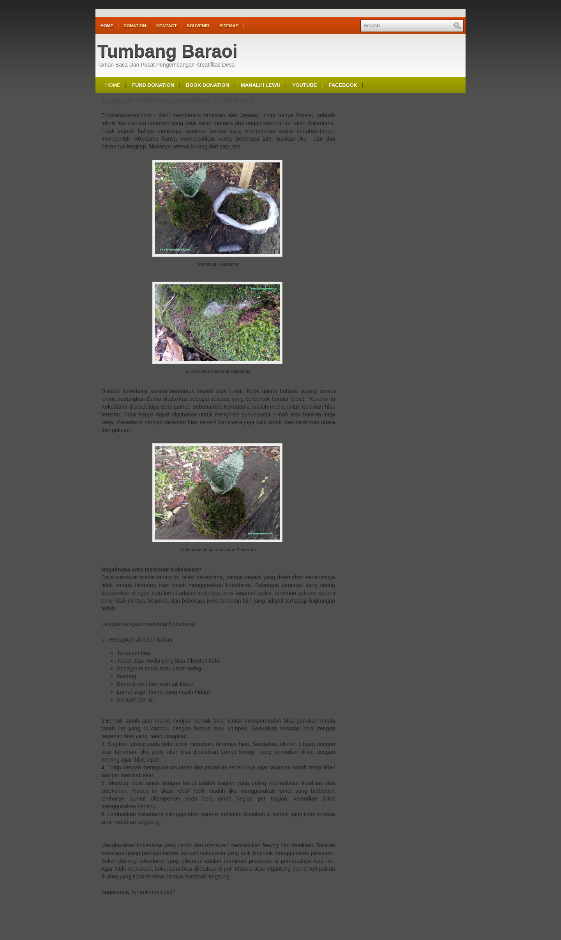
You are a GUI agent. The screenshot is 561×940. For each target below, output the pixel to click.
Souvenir (198, 25)
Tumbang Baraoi (167, 51)
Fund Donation (153, 85)
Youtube (304, 85)
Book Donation (207, 85)
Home (107, 25)
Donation (134, 25)
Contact (166, 25)
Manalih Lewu (260, 85)
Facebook (342, 85)
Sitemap (228, 25)
